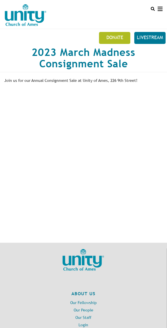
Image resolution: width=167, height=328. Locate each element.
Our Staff (83, 317)
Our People (83, 310)
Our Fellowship (83, 302)
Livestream (150, 37)
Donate (114, 37)
